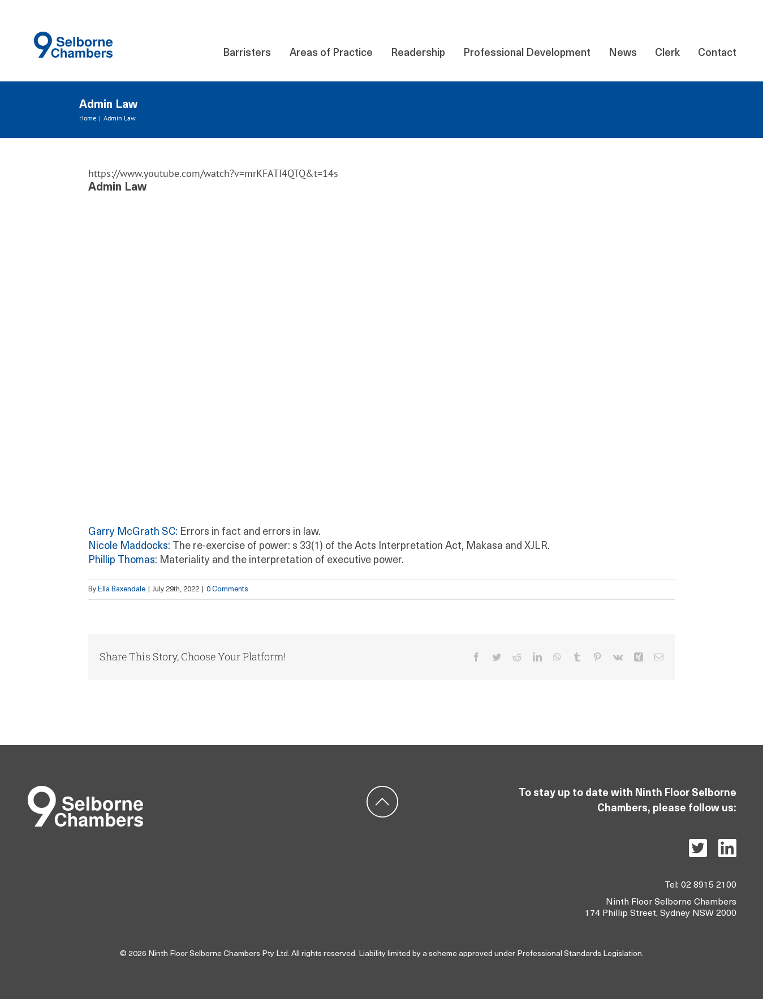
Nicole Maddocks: (129, 546)
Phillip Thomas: (122, 560)
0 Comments (227, 589)
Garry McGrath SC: (133, 532)
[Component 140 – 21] (73, 36)
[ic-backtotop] (382, 790)
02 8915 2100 (708, 885)
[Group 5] (85, 790)
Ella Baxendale (121, 589)
